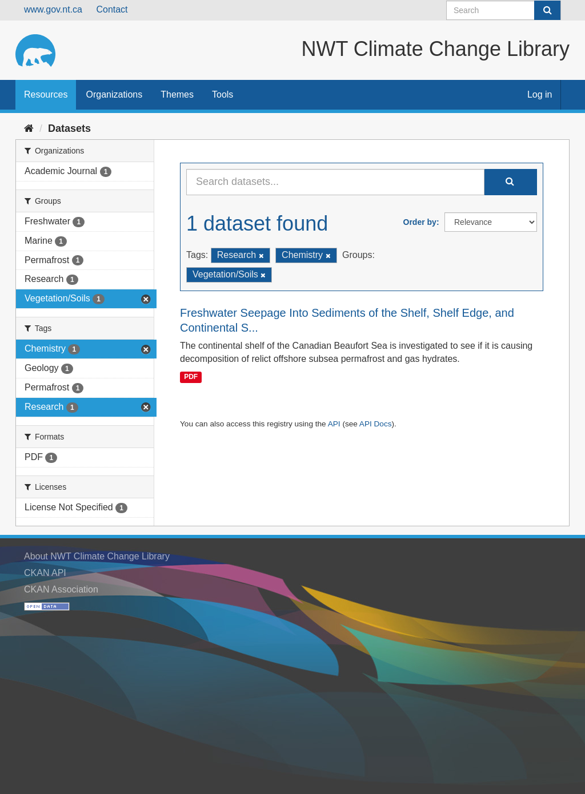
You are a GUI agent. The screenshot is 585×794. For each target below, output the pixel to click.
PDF (191, 377)
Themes (177, 94)
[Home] (29, 128)
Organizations (114, 94)
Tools (222, 94)
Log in (539, 94)
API (334, 424)
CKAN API (45, 573)
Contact (111, 9)
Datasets (69, 128)
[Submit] (547, 10)
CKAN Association (61, 589)
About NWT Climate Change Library (97, 556)
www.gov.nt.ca (53, 9)
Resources (45, 94)
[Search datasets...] (335, 182)
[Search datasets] (503, 10)
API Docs (375, 424)
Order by (419, 222)
